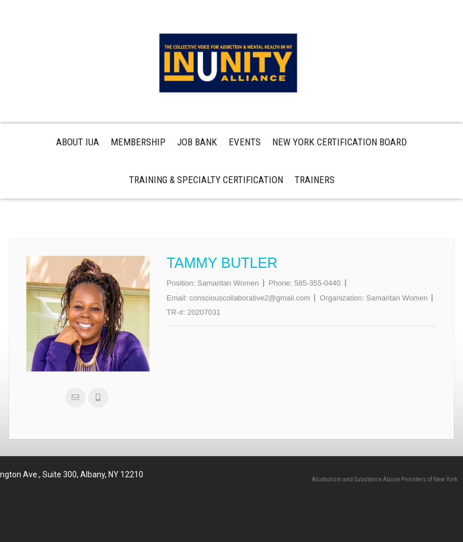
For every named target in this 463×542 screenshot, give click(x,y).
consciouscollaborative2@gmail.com (250, 298)
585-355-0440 (318, 283)
